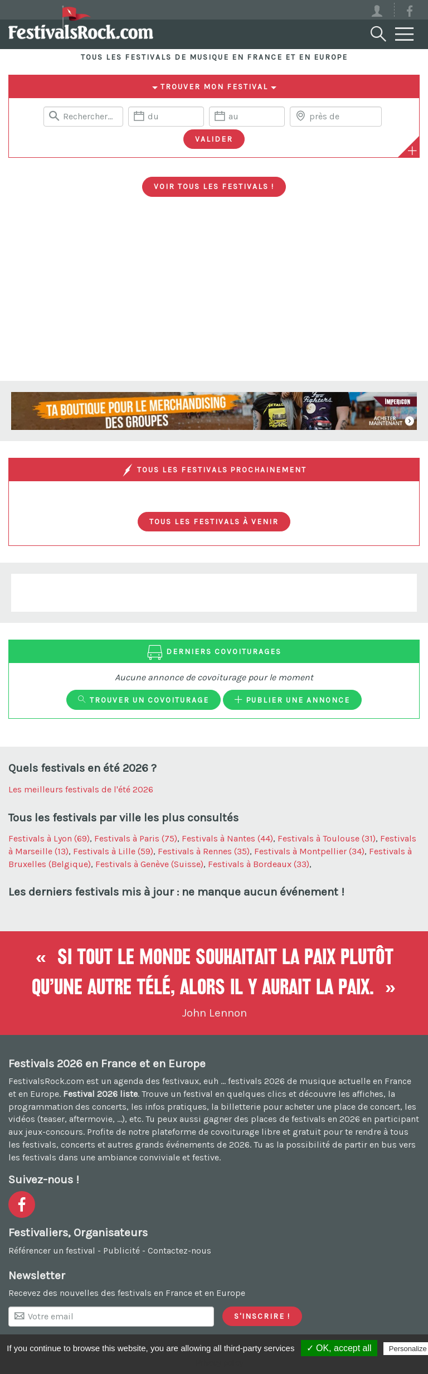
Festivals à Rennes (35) (204, 851)
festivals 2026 (256, 1081)
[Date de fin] (247, 117)
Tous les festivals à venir (214, 521)
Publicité (121, 1250)
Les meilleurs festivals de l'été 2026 (80, 789)
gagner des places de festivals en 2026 (281, 1119)
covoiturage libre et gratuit (266, 1131)
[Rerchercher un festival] (83, 117)
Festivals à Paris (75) (135, 838)
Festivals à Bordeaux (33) (258, 864)
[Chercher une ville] (336, 117)
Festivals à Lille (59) (113, 851)
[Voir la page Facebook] (409, 13)
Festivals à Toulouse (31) (327, 838)
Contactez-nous (179, 1250)
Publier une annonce (292, 699)
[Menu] (405, 34)
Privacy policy (220, 1362)
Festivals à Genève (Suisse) (149, 864)
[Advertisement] (214, 297)
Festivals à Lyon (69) (49, 838)
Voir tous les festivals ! (214, 186)
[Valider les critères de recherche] (214, 139)
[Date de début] (166, 117)
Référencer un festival (51, 1250)
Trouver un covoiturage (143, 699)
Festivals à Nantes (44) (227, 838)
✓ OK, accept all (339, 1348)
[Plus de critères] (412, 150)
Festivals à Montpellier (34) (309, 851)
